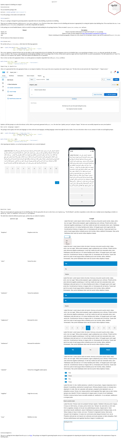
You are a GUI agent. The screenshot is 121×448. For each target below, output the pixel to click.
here (31, 440)
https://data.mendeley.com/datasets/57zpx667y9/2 (94, 34)
